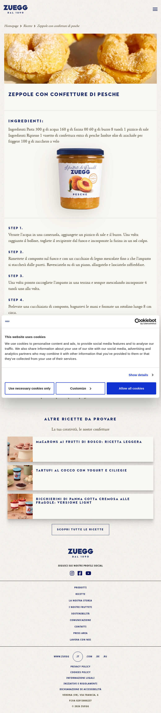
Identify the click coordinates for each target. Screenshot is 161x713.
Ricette (27, 26)
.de (98, 656)
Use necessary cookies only (30, 388)
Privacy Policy (80, 666)
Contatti (80, 626)
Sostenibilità (80, 613)
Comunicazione (80, 620)
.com (89, 656)
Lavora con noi (80, 639)
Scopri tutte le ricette (80, 529)
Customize (80, 388)
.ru (105, 656)
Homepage (11, 26)
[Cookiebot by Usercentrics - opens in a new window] (137, 321)
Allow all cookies (131, 388)
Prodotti (80, 587)
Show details (138, 375)
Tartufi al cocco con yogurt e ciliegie (81, 470)
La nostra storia (80, 600)
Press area (80, 633)
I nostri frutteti (80, 607)
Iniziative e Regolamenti (80, 683)
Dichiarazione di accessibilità (80, 689)
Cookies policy (80, 672)
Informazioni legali (80, 677)
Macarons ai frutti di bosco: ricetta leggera (89, 442)
